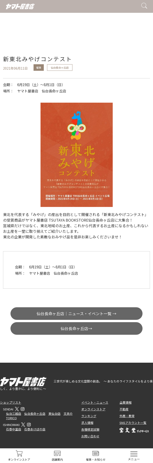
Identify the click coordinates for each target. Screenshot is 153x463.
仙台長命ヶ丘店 (60, 67)
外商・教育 (127, 416)
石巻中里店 (13, 429)
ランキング (88, 416)
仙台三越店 (13, 413)
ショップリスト (10, 402)
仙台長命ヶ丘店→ (76, 328)
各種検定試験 (90, 429)
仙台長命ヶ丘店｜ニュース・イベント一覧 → (76, 313)
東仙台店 (54, 413)
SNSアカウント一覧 (132, 422)
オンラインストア (93, 409)
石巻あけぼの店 (34, 429)
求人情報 (87, 422)
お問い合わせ (90, 436)
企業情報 (125, 402)
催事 (38, 67)
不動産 (124, 409)
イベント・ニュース (94, 402)
